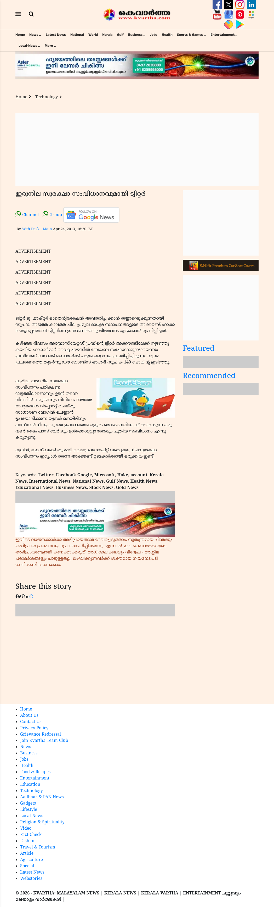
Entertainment (222, 34)
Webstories (31, 878)
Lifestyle (28, 809)
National (77, 34)
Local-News (28, 45)
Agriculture (31, 860)
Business (135, 34)
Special (27, 866)
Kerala (107, 34)
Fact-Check (31, 834)
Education (30, 784)
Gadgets (28, 803)
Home (20, 34)
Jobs (153, 34)
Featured (199, 349)
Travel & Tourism (37, 847)
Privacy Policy (34, 728)
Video (26, 828)
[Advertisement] (137, 149)
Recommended (209, 376)
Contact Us (30, 722)
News (33, 34)
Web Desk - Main (37, 229)
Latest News (56, 34)
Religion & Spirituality (42, 822)
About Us (29, 715)
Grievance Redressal (40, 734)
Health (167, 34)
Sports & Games (190, 34)
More (49, 45)
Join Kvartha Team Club (44, 740)
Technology (46, 97)
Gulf (120, 34)
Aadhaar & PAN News (42, 797)
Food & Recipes (35, 772)
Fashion (28, 841)
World (93, 34)
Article (26, 853)
